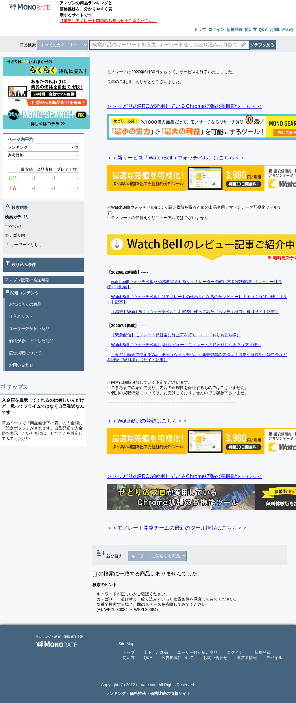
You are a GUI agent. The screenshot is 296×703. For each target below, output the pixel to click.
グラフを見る (262, 45)
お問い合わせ (21, 365)
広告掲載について (25, 352)
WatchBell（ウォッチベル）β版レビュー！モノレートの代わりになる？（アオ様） (186, 344)
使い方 (129, 657)
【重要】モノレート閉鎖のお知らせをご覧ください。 (108, 20)
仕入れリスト (21, 316)
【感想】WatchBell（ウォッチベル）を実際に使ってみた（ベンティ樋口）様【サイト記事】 (195, 311)
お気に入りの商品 (25, 304)
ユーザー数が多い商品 (29, 328)
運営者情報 (247, 657)
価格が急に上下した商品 (31, 340)
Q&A (148, 657)
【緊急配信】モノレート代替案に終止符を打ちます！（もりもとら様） (175, 335)
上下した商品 (156, 652)
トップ (129, 652)
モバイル (274, 657)
